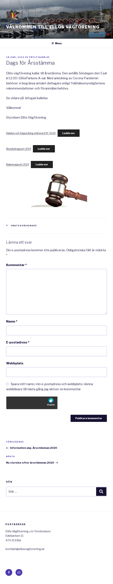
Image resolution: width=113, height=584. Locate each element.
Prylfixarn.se (39, 57)
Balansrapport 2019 (17, 164)
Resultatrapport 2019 (18, 148)
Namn (11, 321)
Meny (56, 43)
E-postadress (17, 342)
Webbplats (14, 363)
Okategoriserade (24, 225)
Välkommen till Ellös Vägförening (52, 26)
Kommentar (16, 265)
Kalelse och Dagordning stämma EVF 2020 (31, 133)
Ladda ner (68, 133)
